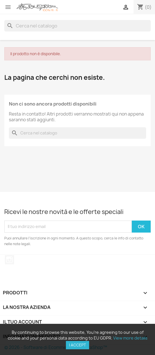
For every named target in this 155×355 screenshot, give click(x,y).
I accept (77, 345)
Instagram (9, 259)
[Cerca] (77, 25)
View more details (130, 338)
